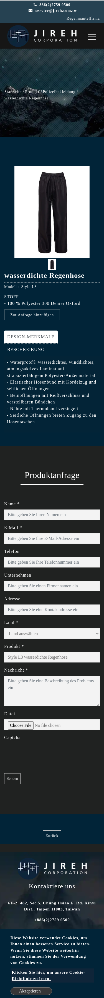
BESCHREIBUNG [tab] (26, 349)
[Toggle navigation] (92, 36)
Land (11, 622)
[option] (52, 212)
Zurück (51, 836)
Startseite (13, 92)
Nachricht (16, 670)
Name (12, 503)
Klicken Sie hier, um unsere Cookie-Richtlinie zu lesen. (48, 975)
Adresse (12, 598)
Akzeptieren (30, 991)
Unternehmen (17, 575)
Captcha (12, 737)
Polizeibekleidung (59, 92)
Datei (9, 713)
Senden (12, 779)
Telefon (12, 551)
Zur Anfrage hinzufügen (32, 315)
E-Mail (13, 527)
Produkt (32, 92)
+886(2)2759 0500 (52, 5)
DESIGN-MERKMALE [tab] (31, 336)
